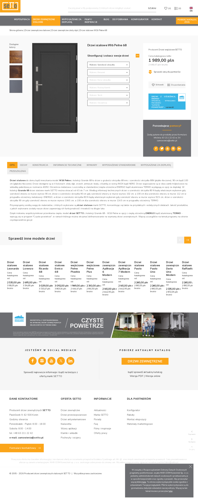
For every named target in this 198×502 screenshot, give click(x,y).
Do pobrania (120, 19)
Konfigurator (133, 430)
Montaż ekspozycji (136, 439)
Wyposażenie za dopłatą (72, 20)
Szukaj (152, 8)
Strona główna (16, 30)
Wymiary (92, 165)
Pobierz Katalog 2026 (186, 21)
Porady (98, 439)
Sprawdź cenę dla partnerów (164, 72)
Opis (12, 165)
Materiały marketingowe (140, 444)
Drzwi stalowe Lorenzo (59, 300)
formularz (182, 134)
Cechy (23, 165)
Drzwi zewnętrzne (70, 430)
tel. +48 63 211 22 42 (21, 453)
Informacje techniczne (67, 165)
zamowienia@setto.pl (167, 140)
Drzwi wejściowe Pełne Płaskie (171, 302)
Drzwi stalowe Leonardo (22, 300)
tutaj (144, 482)
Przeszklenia (18, 171)
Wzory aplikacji (69, 448)
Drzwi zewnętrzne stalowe (44, 20)
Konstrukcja (40, 165)
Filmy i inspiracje (91, 20)
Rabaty (131, 435)
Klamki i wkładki (69, 453)
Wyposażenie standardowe (119, 165)
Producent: (153, 49)
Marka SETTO (101, 435)
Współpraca (22, 19)
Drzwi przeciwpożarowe (74, 435)
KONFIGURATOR (139, 19)
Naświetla (66, 444)
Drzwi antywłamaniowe (73, 439)
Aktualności (100, 430)
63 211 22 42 (168, 137)
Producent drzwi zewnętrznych (38, 494)
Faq (96, 444)
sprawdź (170, 107)
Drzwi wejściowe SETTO (170, 49)
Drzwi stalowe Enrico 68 (134, 300)
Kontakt (157, 19)
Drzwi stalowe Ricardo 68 (95, 302)
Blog (106, 19)
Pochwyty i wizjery (71, 458)
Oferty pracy (100, 453)
